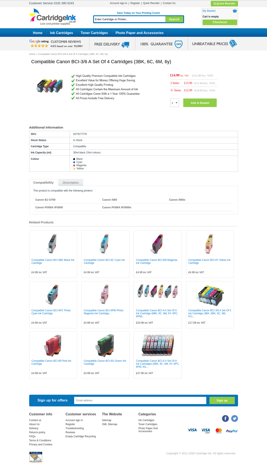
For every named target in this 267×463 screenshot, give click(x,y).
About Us (34, 424)
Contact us (35, 420)
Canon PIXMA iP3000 (49, 207)
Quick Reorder (224, 3)
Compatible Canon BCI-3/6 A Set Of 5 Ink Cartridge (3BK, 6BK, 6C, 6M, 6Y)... (209, 313)
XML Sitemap (109, 424)
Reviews (70, 432)
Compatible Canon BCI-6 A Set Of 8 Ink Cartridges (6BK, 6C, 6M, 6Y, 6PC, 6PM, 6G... (157, 363)
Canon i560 (109, 199)
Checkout (220, 22)
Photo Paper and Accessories (139, 33)
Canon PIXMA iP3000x (116, 207)
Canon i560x (177, 199)
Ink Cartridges (61, 33)
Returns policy (37, 432)
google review (57, 43)
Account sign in (118, 3)
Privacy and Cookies (40, 444)
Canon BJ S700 (45, 199)
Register (135, 3)
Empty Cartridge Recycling (81, 436)
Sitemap (106, 420)
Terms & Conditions (40, 440)
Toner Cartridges (94, 33)
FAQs (32, 436)
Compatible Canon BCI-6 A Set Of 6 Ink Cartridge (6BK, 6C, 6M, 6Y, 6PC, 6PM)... (157, 313)
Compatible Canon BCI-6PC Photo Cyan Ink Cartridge (51, 312)
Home (37, 33)
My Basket (209, 10)
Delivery (33, 428)
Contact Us (169, 3)
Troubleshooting (75, 428)
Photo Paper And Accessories (148, 430)
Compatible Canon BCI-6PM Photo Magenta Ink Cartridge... (103, 312)
